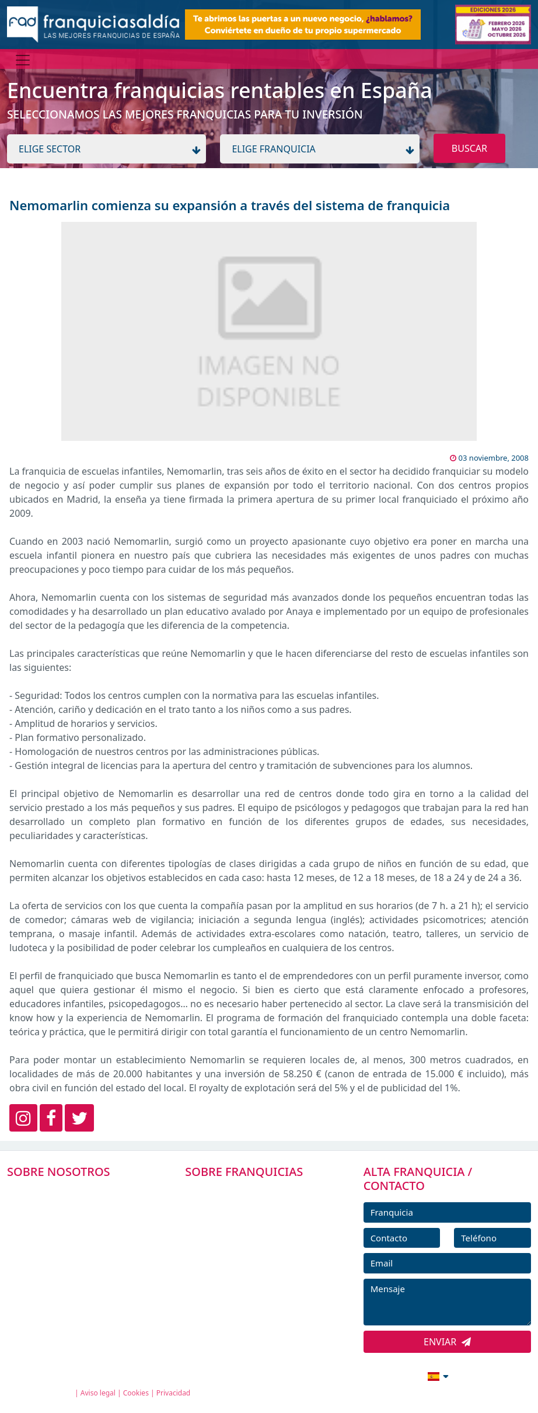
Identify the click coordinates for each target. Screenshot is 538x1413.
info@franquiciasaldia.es (337, 1375)
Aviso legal (98, 1393)
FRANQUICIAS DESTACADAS (252, 1245)
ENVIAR (447, 1341)
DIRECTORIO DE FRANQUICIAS (257, 1218)
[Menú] (23, 60)
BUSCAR (469, 148)
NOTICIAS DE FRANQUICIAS (252, 1271)
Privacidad (173, 1393)
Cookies (136, 1393)
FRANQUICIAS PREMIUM (245, 1192)
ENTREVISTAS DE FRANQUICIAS (258, 1297)
